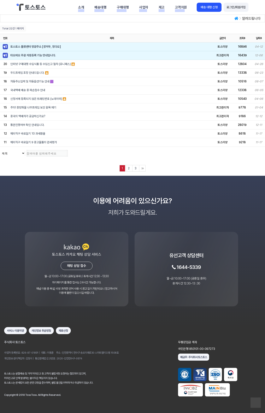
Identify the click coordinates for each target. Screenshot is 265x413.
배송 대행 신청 (209, 7)
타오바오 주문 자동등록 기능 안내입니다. (33, 55)
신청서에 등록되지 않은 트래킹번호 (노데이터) (36, 98)
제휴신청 (63, 330)
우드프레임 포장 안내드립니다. (27, 72)
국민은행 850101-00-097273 (196, 349)
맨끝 (142, 168)
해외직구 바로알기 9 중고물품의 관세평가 (33, 142)
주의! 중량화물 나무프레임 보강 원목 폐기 (33, 107)
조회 (242, 38)
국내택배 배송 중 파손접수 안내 (27, 90)
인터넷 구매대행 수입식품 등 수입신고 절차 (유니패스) (40, 64)
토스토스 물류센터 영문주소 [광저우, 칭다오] (35, 46)
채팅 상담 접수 (76, 266)
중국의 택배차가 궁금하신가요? (27, 116)
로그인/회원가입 (236, 7)
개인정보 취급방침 (41, 330)
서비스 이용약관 (15, 330)
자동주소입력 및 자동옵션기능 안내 (30, 81)
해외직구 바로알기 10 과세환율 (27, 133)
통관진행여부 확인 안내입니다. (27, 124)
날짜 (259, 38)
